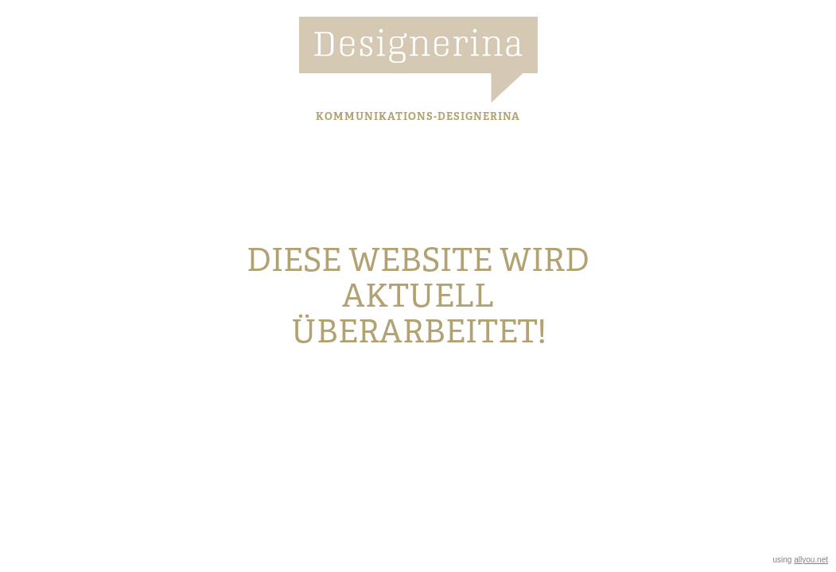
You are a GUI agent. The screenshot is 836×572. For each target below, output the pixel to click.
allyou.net (811, 559)
